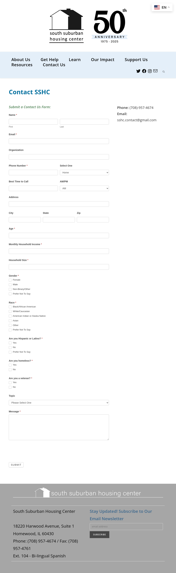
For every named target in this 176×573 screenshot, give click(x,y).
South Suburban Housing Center (44, 511)
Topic (12, 395)
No (12, 347)
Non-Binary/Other (19, 289)
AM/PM (64, 181)
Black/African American (22, 306)
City (11, 213)
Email (13, 134)
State (46, 213)
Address (13, 197)
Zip (78, 213)
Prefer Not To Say (19, 293)
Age (12, 228)
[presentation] (35, 450)
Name (13, 115)
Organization (16, 150)
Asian (13, 320)
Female (14, 280)
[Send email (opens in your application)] (155, 71)
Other (13, 325)
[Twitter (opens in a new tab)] (138, 71)
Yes (12, 342)
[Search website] (163, 72)
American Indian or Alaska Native (27, 316)
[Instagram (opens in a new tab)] (149, 71)
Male (13, 284)
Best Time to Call (18, 181)
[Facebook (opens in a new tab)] (144, 71)
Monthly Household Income (25, 244)
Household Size (18, 260)
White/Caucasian (19, 311)
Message (15, 411)
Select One (66, 165)
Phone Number (18, 165)
